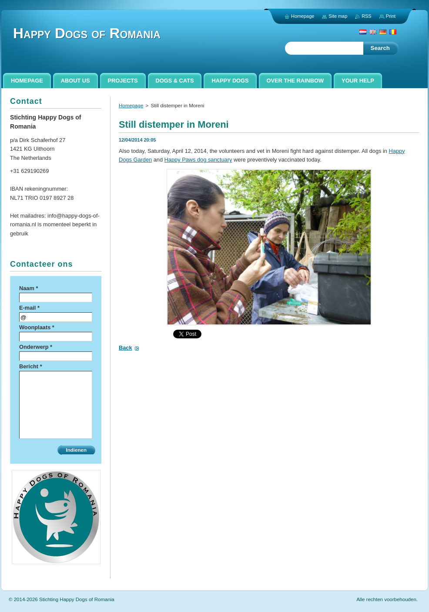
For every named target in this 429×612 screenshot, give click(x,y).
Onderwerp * (35, 347)
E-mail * (29, 307)
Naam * (28, 288)
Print (390, 16)
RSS (366, 16)
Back (125, 347)
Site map (337, 16)
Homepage (131, 105)
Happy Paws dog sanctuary (198, 159)
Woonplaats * (36, 327)
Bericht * (30, 366)
